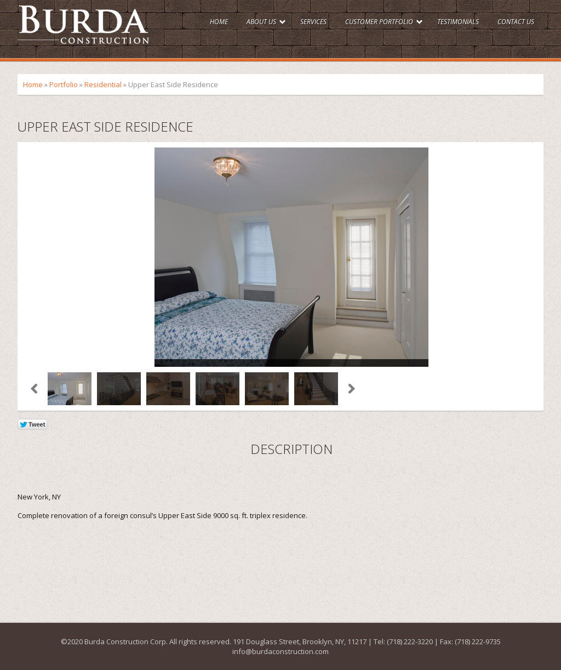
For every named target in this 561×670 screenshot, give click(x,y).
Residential (103, 84)
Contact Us (515, 21)
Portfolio (63, 84)
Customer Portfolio (379, 21)
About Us (261, 21)
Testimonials (458, 21)
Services (313, 21)
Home (219, 21)
